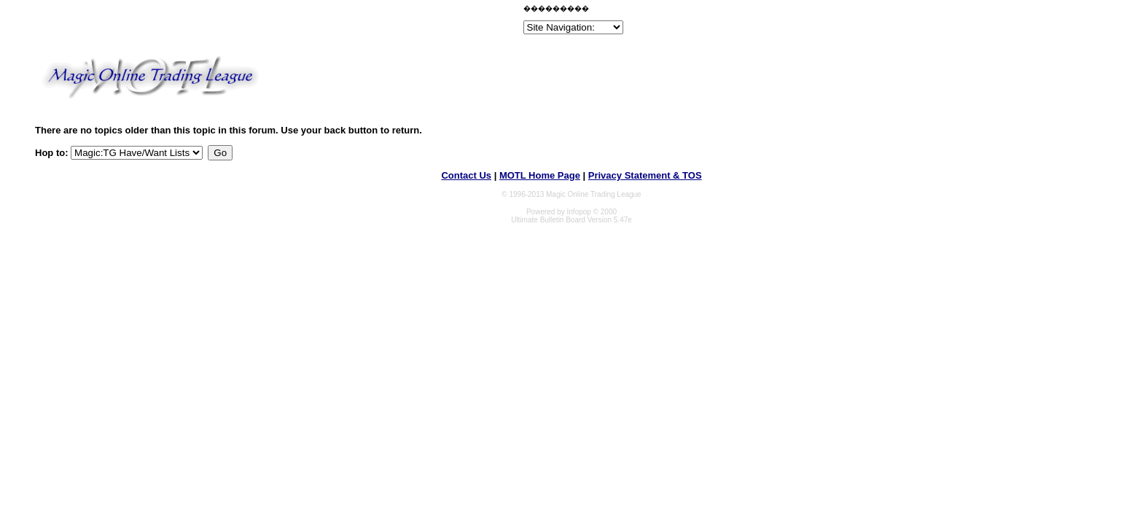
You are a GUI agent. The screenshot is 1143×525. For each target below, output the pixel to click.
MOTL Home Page (539, 175)
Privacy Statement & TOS (645, 175)
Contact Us (466, 175)
